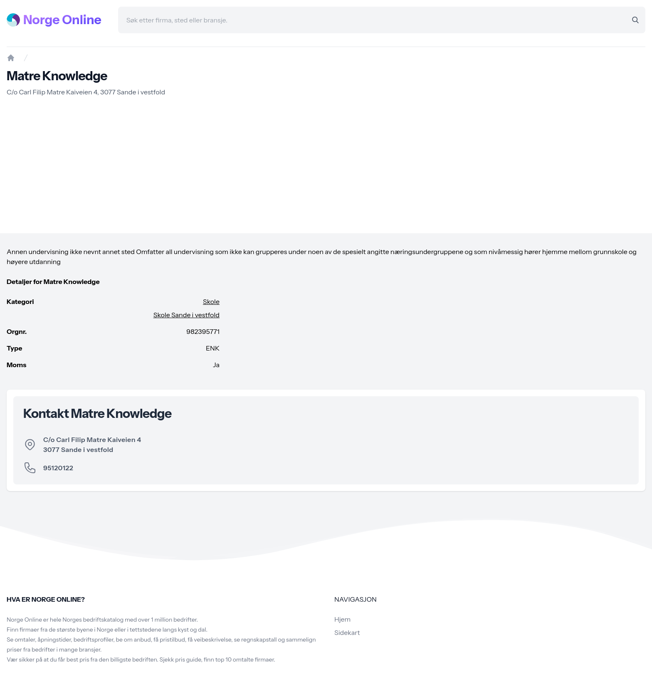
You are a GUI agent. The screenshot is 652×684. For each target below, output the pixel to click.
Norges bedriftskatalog (92, 619)
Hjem (342, 619)
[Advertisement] (326, 165)
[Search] (635, 20)
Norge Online (62, 19)
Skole (211, 301)
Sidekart (347, 632)
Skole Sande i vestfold (186, 315)
